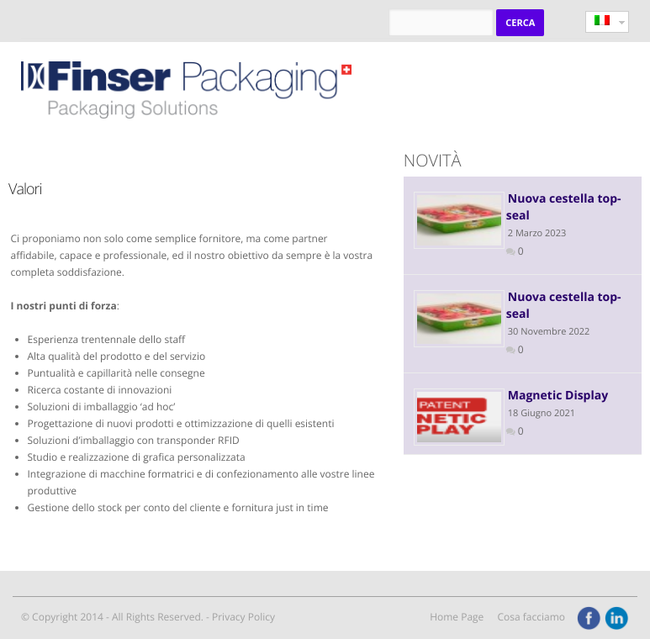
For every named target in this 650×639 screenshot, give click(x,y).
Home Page (457, 617)
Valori (25, 189)
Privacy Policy (243, 617)
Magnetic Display (558, 396)
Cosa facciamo (531, 617)
